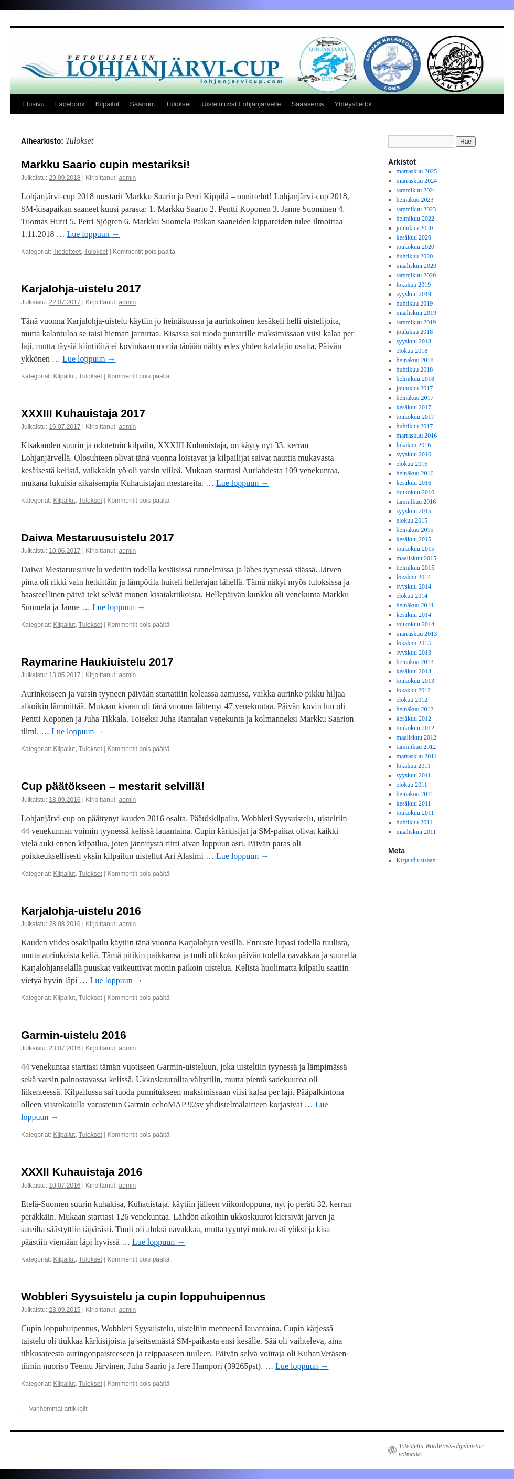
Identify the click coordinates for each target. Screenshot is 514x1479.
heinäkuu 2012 (415, 709)
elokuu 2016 (412, 463)
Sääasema (307, 104)
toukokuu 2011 (415, 813)
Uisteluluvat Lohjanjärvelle (241, 104)
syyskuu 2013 (414, 652)
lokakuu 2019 (414, 284)
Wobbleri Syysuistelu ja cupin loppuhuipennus (143, 1296)
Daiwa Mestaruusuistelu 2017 (97, 537)
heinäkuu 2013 (415, 662)
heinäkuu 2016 (415, 473)
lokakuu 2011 (414, 765)
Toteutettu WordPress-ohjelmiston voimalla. (441, 1450)
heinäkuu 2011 (415, 794)
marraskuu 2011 (417, 756)
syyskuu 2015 (414, 511)
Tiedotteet (67, 251)
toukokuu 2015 (415, 548)
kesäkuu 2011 (414, 803)
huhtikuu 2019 (415, 303)
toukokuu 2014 (415, 624)
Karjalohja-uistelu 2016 (81, 911)
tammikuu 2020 (416, 275)
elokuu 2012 (412, 699)
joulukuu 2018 (415, 331)
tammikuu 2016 (416, 501)
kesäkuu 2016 (414, 482)
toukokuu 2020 (415, 247)
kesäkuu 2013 (414, 671)
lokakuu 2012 (414, 690)
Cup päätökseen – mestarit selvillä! (113, 786)
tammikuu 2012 (416, 747)
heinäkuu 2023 (415, 199)
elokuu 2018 (412, 350)
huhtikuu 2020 (415, 256)
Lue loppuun (93, 234)
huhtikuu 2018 (415, 369)
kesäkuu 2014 (414, 614)
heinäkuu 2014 (415, 605)
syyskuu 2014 (414, 586)
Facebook (70, 104)
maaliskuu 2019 (416, 313)
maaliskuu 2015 (416, 558)
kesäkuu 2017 (414, 407)
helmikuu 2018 (415, 379)
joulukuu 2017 (415, 388)
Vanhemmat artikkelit (54, 1408)
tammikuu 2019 (416, 322)
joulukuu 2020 (415, 228)
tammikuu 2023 (416, 209)
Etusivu (33, 104)
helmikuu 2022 (415, 218)
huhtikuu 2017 (415, 426)
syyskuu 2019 (414, 294)
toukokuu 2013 (415, 680)
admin (127, 177)
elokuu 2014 (412, 596)
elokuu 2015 (412, 520)
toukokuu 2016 (415, 492)
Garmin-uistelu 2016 (73, 1035)
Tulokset (178, 104)
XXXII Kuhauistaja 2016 (81, 1172)
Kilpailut (107, 104)
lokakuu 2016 (414, 445)
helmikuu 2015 (415, 567)
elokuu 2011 (412, 784)
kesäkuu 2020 (414, 237)
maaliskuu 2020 (416, 265)
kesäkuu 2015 (414, 539)
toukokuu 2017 (415, 416)
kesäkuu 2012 (414, 718)
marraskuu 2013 (417, 633)
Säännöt (142, 104)
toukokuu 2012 (415, 728)
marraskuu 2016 (417, 435)
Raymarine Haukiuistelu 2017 (97, 662)
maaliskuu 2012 (416, 737)
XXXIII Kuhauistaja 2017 (83, 413)
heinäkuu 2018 (415, 360)
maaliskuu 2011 (416, 831)
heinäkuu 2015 (415, 530)
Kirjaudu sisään (416, 860)
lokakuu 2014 (414, 577)
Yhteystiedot (353, 104)
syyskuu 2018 (414, 341)
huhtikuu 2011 (415, 822)
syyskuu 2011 (414, 775)
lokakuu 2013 (414, 643)
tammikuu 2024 (416, 190)
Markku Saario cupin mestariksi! (105, 164)
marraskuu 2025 (417, 171)
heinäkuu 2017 (415, 397)
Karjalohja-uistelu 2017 (81, 288)
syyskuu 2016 (414, 454)
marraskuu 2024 (417, 180)
